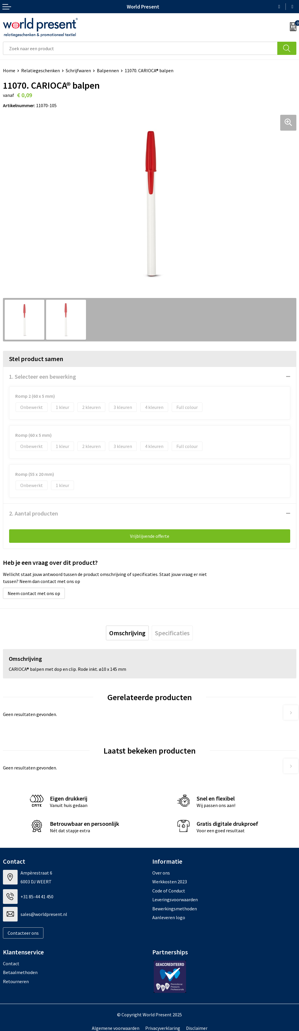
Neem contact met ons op (34, 593)
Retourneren (16, 981)
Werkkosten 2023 (169, 882)
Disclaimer (196, 1028)
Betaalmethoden (20, 972)
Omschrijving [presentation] (127, 633)
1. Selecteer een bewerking (42, 376)
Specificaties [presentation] (172, 633)
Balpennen (108, 70)
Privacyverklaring (162, 1028)
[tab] (127, 633)
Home (9, 70)
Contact (11, 963)
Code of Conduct (168, 891)
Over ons (161, 873)
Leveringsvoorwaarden (175, 899)
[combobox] (140, 48)
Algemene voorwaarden (115, 1028)
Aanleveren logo (168, 917)
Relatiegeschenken (40, 70)
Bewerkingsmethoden (174, 909)
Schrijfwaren (78, 70)
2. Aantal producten (33, 513)
